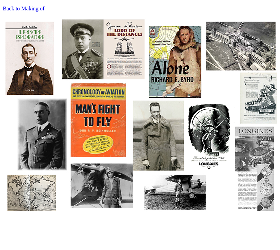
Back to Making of (23, 8)
